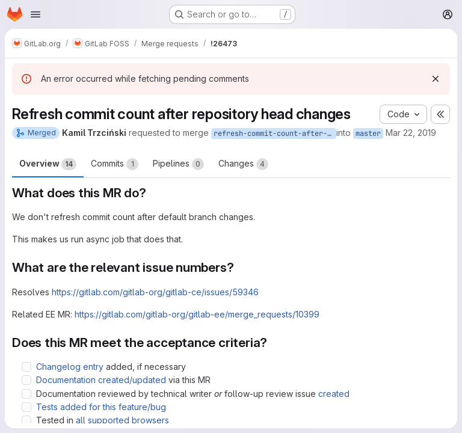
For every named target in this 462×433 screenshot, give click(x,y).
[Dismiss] (435, 79)
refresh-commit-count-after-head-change (275, 133)
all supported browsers (122, 420)
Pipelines (178, 164)
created (334, 393)
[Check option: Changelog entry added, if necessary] (26, 367)
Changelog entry (69, 366)
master (368, 133)
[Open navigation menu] (35, 14)
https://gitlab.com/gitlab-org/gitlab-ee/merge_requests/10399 (197, 314)
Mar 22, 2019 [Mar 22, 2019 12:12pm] (411, 132)
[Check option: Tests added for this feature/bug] (26, 407)
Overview (47, 164)
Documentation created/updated (101, 380)
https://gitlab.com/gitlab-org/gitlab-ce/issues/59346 (155, 292)
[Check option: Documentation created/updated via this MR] (26, 380)
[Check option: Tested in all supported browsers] (26, 420)
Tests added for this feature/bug (101, 407)
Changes (243, 164)
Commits (114, 164)
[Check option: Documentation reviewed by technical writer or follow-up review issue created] (26, 394)
